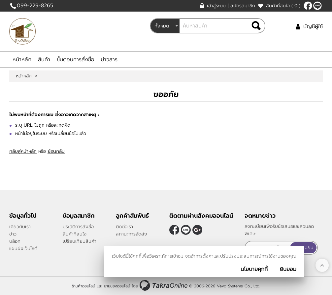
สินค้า (44, 59)
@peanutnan (317, 5)
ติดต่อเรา (124, 226)
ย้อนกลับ (56, 151)
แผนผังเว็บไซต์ (23, 248)
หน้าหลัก (22, 59)
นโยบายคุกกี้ (254, 269)
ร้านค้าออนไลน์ (83, 286)
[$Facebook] (308, 5)
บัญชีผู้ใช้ (313, 26)
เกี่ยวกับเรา (20, 226)
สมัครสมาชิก (242, 5)
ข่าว (13, 234)
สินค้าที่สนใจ (283, 5)
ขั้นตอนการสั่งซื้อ (75, 59)
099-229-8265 (35, 6)
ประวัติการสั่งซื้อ (78, 226)
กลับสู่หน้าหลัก (23, 151)
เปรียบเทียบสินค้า (79, 241)
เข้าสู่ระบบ (216, 5)
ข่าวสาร (109, 59)
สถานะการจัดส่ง (131, 234)
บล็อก (14, 241)
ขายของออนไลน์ (117, 286)
